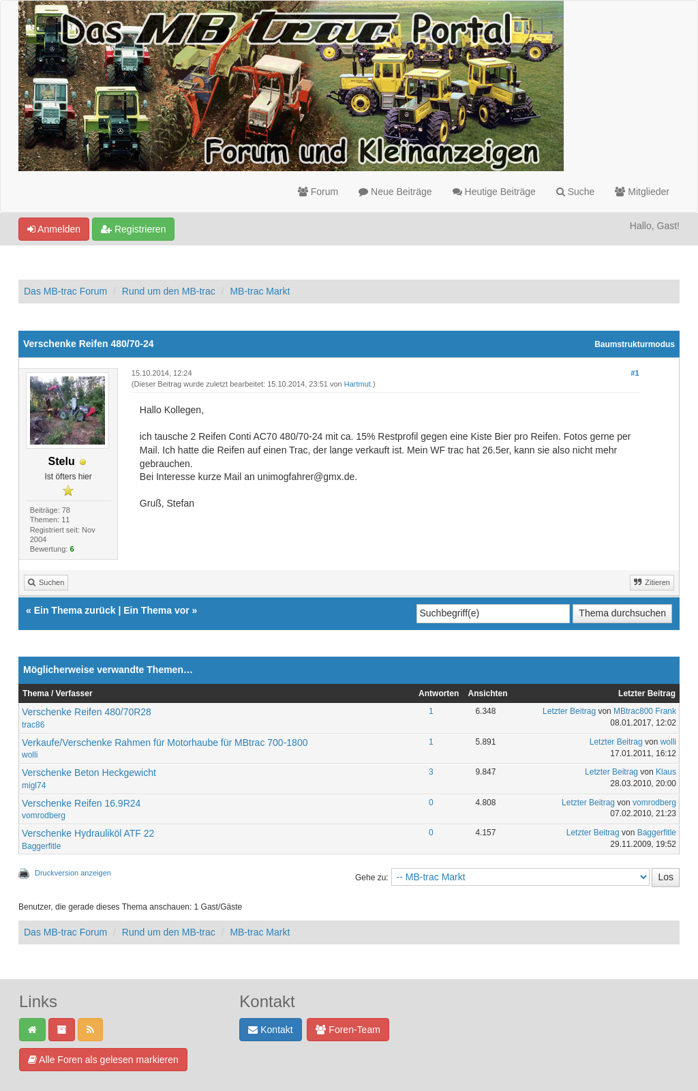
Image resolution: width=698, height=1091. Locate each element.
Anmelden (53, 229)
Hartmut (357, 384)
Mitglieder (642, 191)
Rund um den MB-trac (168, 291)
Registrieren (133, 229)
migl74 (34, 785)
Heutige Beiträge (494, 191)
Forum (318, 191)
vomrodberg (43, 815)
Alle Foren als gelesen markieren (103, 1059)
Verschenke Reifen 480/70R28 (86, 711)
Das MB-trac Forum (65, 291)
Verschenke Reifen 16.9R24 (81, 803)
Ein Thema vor (156, 610)
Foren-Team (348, 1029)
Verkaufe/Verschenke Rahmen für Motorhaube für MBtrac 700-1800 (164, 742)
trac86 (33, 725)
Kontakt (270, 1029)
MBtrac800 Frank (644, 711)
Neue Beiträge (395, 191)
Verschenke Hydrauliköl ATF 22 (88, 833)
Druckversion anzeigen (73, 873)
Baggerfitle (41, 846)
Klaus (666, 772)
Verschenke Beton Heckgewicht (89, 772)
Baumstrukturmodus (634, 344)
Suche (575, 191)
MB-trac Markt (260, 291)
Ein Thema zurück (75, 610)
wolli (29, 755)
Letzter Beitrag (569, 711)
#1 (635, 373)
